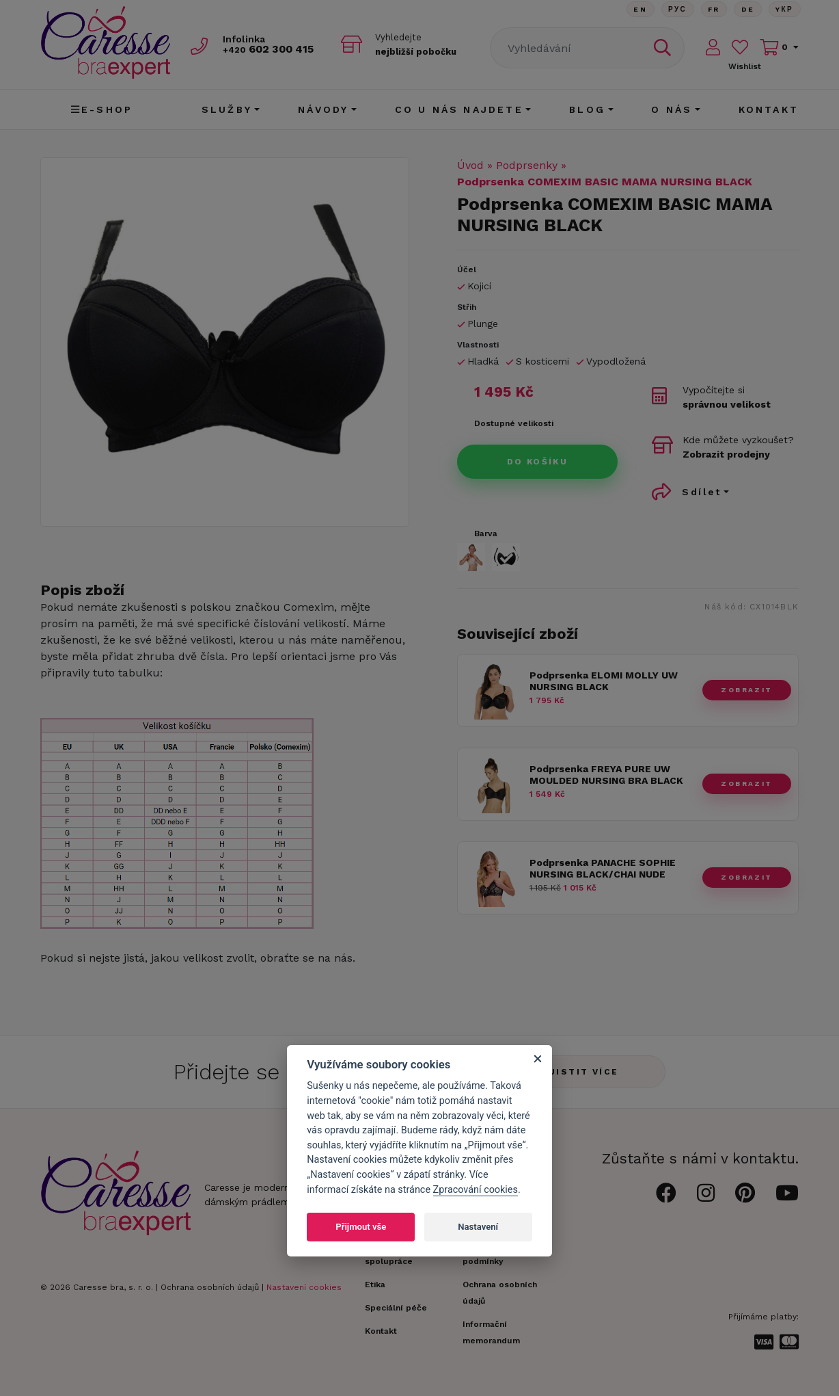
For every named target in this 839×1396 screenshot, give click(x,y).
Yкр (784, 10)
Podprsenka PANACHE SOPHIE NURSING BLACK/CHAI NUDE (602, 868)
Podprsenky (527, 165)
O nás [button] (671, 109)
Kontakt (769, 109)
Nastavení (478, 1227)
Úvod (470, 165)
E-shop (102, 109)
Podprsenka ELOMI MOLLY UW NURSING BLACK (603, 681)
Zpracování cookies (475, 1190)
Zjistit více (580, 1072)
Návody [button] (323, 109)
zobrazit (746, 690)
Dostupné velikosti (513, 423)
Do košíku (537, 461)
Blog (587, 109)
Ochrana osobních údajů (210, 1287)
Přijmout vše (360, 1227)
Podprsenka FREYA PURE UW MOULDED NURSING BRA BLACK (606, 774)
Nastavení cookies (304, 1287)
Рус (674, 10)
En (637, 10)
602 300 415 (273, 49)
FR (712, 10)
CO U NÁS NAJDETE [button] (459, 109)
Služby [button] (227, 109)
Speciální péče (396, 1308)
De (747, 10)
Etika (375, 1284)
